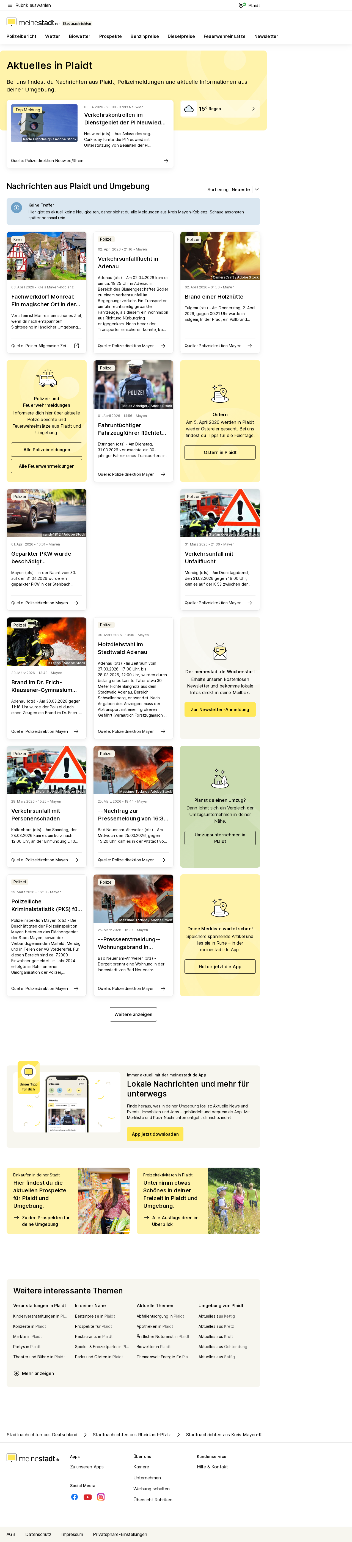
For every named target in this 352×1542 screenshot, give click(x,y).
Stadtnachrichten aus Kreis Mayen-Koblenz (225, 1434)
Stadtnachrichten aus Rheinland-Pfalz (126, 1434)
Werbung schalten (151, 1488)
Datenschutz (38, 1534)
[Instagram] (101, 1497)
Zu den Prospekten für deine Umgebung (41, 1220)
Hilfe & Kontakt (212, 1466)
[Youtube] (87, 1497)
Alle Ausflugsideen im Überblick (171, 1220)
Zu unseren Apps (87, 1466)
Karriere (141, 1466)
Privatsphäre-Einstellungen (120, 1534)
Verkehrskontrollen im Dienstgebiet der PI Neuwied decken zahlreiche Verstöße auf (122, 126)
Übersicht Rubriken (152, 1499)
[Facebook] (74, 1497)
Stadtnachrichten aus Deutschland (42, 1434)
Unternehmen (147, 1477)
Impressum (72, 1534)
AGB (11, 1534)
